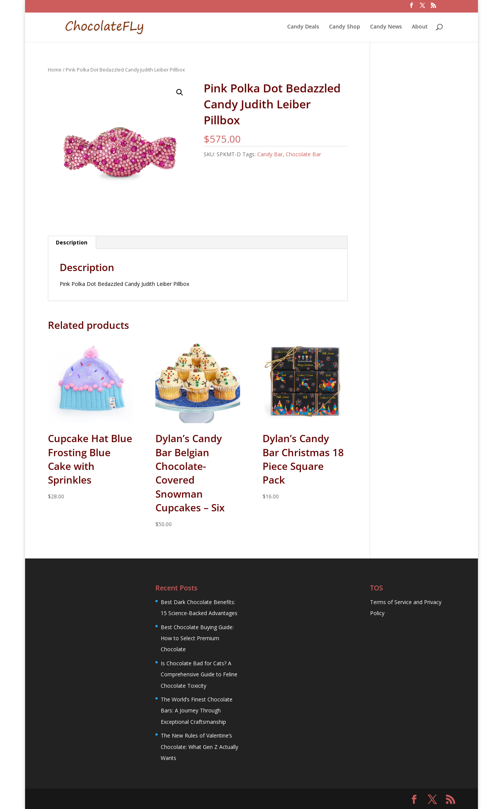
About (420, 27)
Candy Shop (344, 27)
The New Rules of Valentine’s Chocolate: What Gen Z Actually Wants (199, 746)
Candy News (386, 27)
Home (55, 69)
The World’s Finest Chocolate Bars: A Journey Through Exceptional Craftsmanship (197, 710)
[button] (180, 92)
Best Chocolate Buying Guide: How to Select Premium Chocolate (197, 638)
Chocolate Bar (303, 154)
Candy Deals (303, 27)
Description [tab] (71, 242)
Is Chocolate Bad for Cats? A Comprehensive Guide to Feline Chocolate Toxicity (199, 674)
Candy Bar (270, 154)
